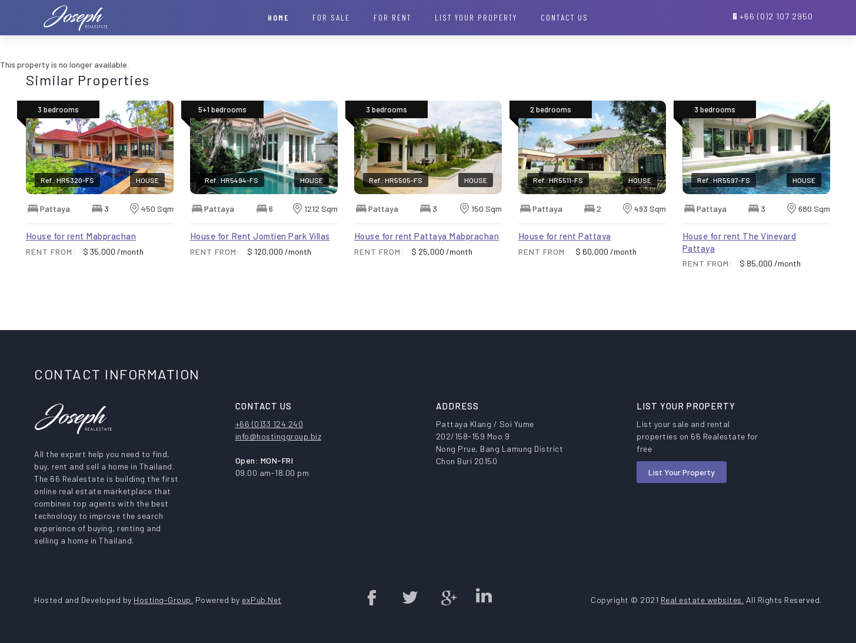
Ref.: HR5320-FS (67, 180)
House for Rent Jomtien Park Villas (260, 236)
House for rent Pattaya (564, 236)
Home (278, 17)
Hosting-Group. (163, 600)
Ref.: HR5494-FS (231, 180)
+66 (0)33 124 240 (269, 424)
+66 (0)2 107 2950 (776, 16)
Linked (483, 597)
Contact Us (564, 17)
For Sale (331, 17)
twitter (409, 597)
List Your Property (681, 472)
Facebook (372, 597)
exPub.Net (262, 600)
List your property (476, 17)
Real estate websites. (702, 600)
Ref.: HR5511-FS (558, 180)
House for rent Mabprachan (81, 236)
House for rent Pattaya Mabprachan (426, 236)
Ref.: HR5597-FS (723, 180)
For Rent (392, 17)
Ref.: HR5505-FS (395, 180)
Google (446, 597)
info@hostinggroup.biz (278, 436)
